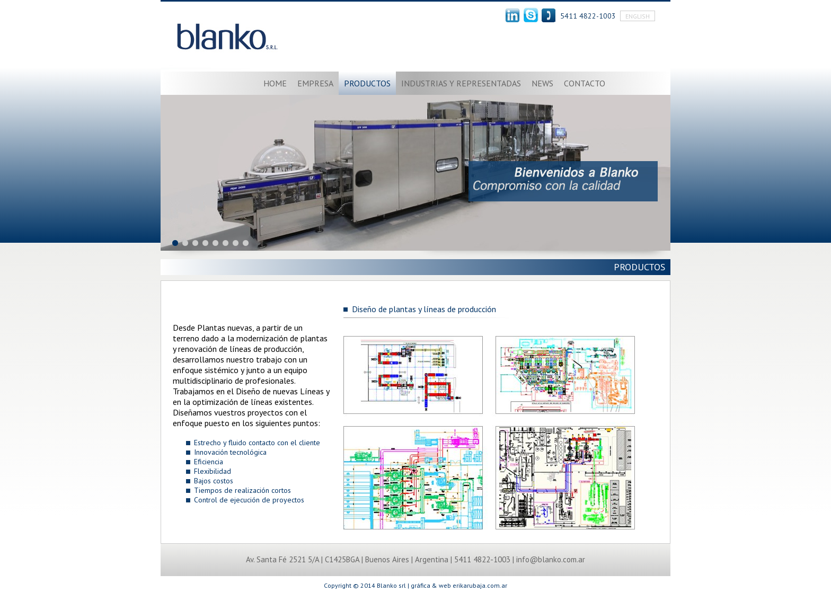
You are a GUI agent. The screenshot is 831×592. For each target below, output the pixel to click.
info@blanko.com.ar (550, 559)
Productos (367, 83)
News (542, 83)
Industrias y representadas (461, 83)
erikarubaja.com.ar (480, 585)
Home (275, 83)
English (637, 16)
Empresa (315, 83)
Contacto (584, 83)
